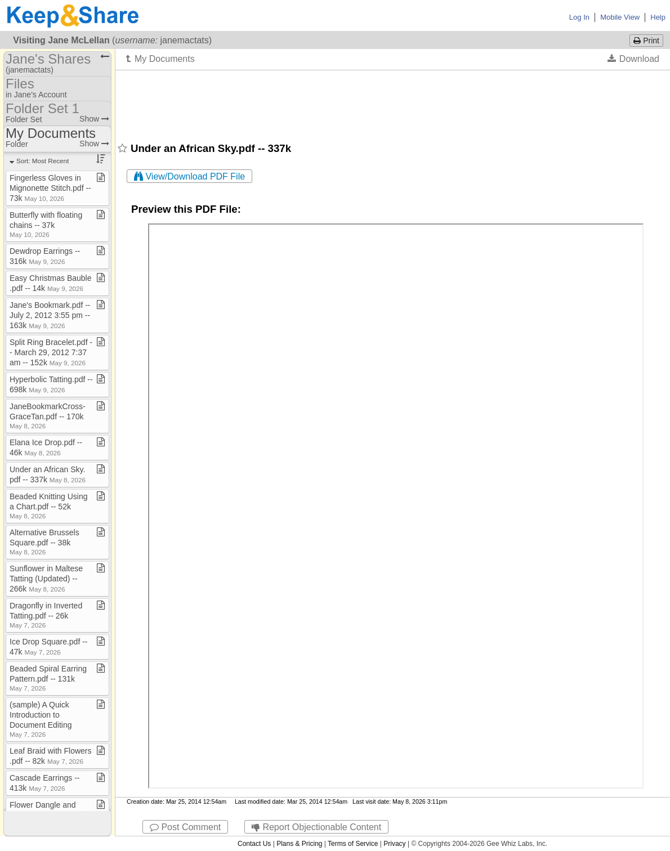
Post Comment (185, 827)
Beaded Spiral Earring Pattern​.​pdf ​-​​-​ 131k (48, 678)
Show (94, 118)
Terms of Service (353, 844)
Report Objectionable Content (316, 827)
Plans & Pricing (299, 844)
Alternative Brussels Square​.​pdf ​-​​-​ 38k (44, 542)
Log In (579, 17)
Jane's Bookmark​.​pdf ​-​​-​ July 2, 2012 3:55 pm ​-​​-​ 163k (50, 315)
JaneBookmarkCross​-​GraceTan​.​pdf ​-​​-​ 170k (48, 415)
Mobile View (620, 17)
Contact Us (254, 844)
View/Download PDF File (189, 176)
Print (646, 40)
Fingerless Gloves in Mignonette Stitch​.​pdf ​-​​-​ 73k (50, 188)
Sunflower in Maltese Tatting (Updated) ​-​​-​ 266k (46, 578)
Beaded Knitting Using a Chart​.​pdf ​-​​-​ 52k (49, 505)
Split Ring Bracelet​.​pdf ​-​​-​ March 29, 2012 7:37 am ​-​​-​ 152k (51, 352)
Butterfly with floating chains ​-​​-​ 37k (46, 224)
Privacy (394, 844)
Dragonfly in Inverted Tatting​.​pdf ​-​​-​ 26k (46, 615)
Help (657, 17)
